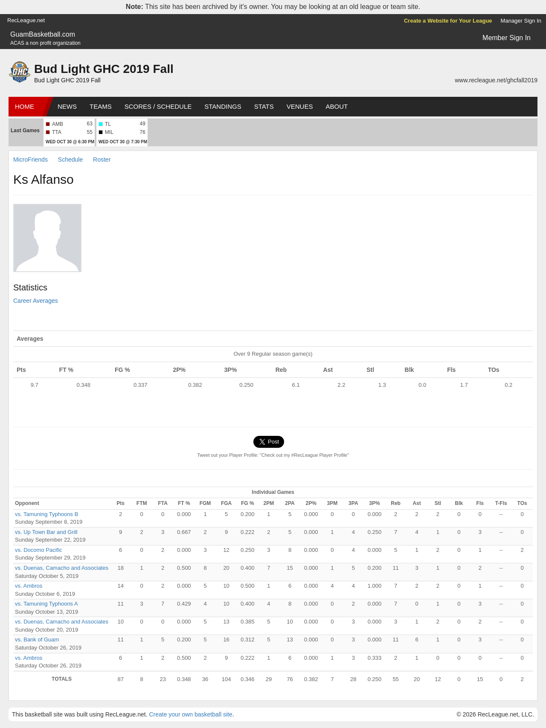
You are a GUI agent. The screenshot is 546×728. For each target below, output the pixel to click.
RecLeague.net (26, 20)
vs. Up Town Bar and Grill (46, 532)
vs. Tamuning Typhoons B (46, 514)
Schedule (70, 159)
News (67, 106)
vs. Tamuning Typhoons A (46, 603)
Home (24, 106)
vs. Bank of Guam (37, 639)
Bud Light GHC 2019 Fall (104, 68)
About (336, 106)
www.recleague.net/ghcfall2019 (496, 80)
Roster (101, 159)
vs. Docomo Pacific (38, 550)
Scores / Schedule (158, 106)
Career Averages (35, 300)
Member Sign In (506, 37)
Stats (264, 106)
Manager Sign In (521, 20)
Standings (222, 106)
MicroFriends (30, 159)
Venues (300, 106)
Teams (101, 106)
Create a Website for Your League (448, 20)
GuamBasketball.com (42, 34)
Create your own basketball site (190, 714)
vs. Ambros (28, 586)
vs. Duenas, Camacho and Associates (61, 568)
